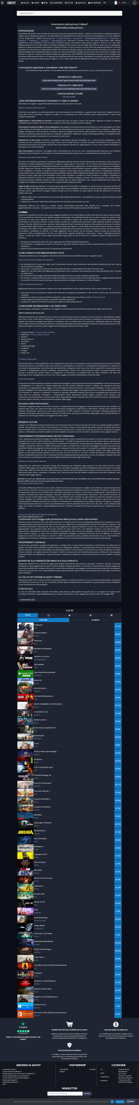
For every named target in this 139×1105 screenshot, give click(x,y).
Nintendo (104, 1081)
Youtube (92, 1069)
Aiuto (130, 1101)
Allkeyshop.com (49, 38)
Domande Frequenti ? (10, 1080)
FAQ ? (4, 1084)
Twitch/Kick (64, 1069)
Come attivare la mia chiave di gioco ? (16, 1078)
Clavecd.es (114, 38)
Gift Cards (122, 1074)
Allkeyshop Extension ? (10, 1082)
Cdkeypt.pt (33, 40)
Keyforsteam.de (64, 38)
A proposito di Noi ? (9, 1069)
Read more (120, 1102)
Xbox (102, 1073)
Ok (112, 1102)
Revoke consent (69, 96)
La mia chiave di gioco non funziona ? (15, 1076)
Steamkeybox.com (59, 40)
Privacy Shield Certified (45, 332)
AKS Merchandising (125, 1082)
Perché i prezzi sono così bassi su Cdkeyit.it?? (18, 1074)
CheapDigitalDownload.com (96, 38)
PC (102, 1069)
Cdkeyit (107, 45)
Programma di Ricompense (123, 1070)
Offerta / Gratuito (125, 1076)
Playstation (105, 1077)
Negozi (62, 1072)
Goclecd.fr (78, 38)
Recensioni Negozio (125, 1078)
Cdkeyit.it (22, 40)
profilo (91, 70)
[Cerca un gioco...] (69, 13)
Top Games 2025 (124, 1080)
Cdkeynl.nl (45, 40)
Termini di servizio (99, 297)
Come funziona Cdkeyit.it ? (12, 1072)
